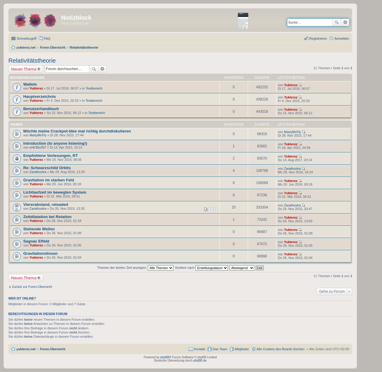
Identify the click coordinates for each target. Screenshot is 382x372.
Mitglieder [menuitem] (242, 349)
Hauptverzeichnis (39, 96)
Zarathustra (38, 172)
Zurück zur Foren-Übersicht (32, 286)
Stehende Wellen (39, 229)
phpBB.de (200, 360)
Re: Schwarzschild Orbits (47, 168)
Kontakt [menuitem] (199, 349)
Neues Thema (23, 69)
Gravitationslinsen (40, 253)
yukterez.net (26, 349)
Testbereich (94, 88)
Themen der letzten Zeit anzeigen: (135, 267)
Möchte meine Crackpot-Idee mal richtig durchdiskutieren (77, 131)
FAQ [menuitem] (47, 38)
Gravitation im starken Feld (48, 180)
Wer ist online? (22, 298)
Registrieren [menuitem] (318, 38)
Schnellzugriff (26, 38)
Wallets (30, 84)
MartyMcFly (38, 135)
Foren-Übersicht (52, 349)
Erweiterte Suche (345, 22)
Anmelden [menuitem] (341, 38)
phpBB (164, 357)
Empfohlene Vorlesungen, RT (50, 155)
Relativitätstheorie (32, 60)
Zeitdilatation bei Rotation (47, 216)
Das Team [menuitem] (219, 349)
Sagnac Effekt (36, 241)
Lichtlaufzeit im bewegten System (54, 192)
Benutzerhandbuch (41, 108)
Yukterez (36, 88)
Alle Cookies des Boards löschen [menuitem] (281, 349)
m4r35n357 (38, 147)
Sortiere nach (201, 267)
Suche (336, 22)
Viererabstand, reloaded (45, 204)
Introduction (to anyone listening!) (55, 143)
